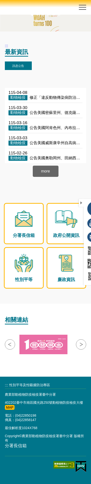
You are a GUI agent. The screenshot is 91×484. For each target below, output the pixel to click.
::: (6, 46)
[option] (45, 23)
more (45, 171)
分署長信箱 (16, 445)
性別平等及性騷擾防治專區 (29, 385)
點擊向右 (81, 344)
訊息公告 (18, 66)
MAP (9, 407)
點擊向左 (10, 344)
